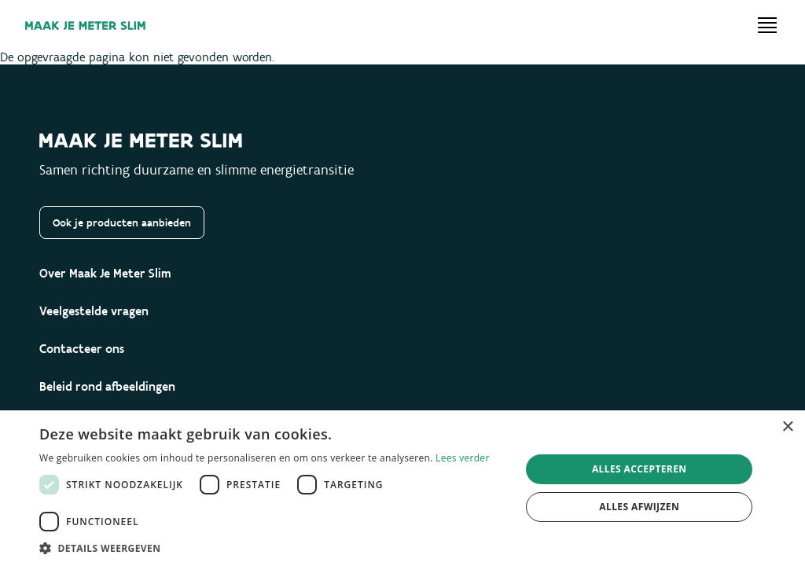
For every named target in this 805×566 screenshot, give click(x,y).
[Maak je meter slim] (85, 25)
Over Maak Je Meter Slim (105, 273)
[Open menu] (767, 25)
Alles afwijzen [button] (639, 506)
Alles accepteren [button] (639, 469)
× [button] (787, 427)
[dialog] (402, 488)
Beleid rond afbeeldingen (107, 386)
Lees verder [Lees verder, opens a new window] (463, 458)
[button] (272, 547)
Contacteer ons (81, 348)
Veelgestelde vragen (94, 310)
